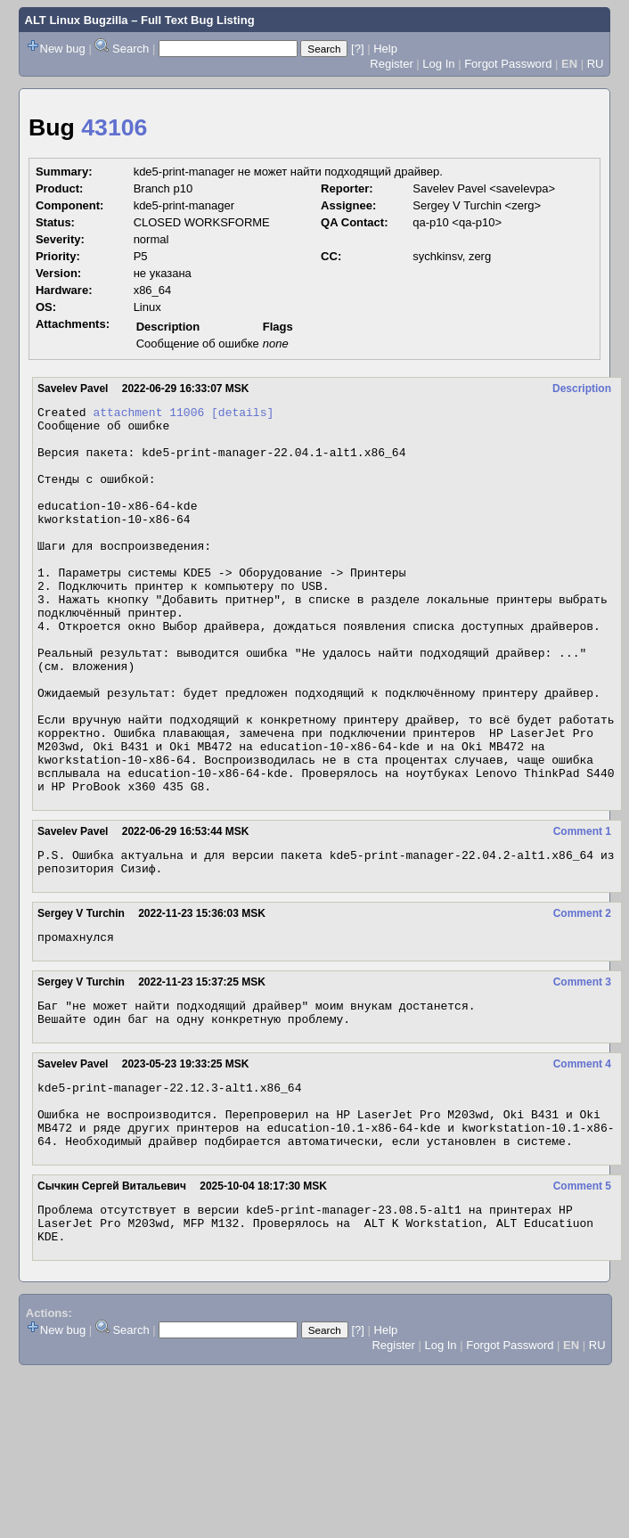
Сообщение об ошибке (197, 343)
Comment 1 (582, 909)
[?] (357, 48)
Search (130, 48)
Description (581, 388)
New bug (63, 48)
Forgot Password (507, 63)
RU (595, 63)
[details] (242, 414)
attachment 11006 (148, 414)
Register (391, 63)
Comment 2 (582, 996)
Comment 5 (582, 1290)
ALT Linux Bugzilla (76, 20)
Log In (438, 63)
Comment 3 (582, 1067)
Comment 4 (582, 1155)
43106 (114, 127)
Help (385, 48)
